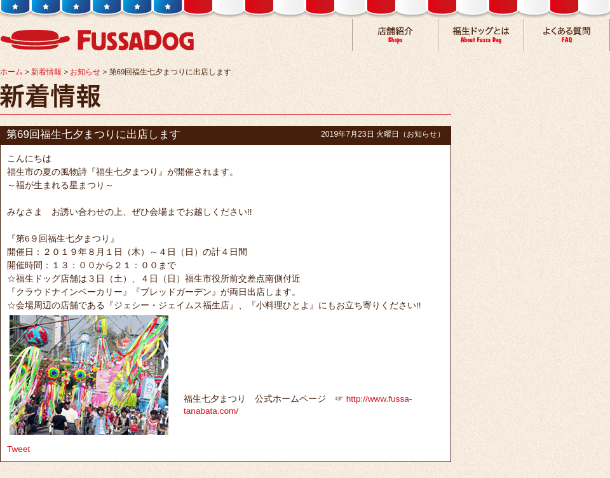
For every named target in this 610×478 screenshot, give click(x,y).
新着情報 (46, 72)
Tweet (18, 449)
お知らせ (85, 72)
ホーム (11, 72)
